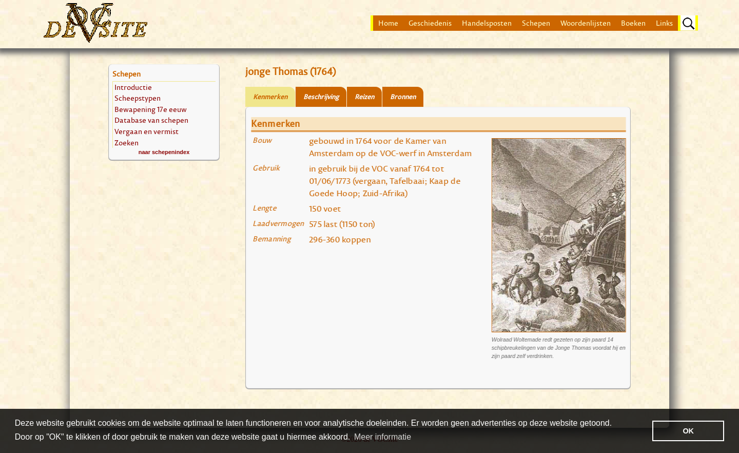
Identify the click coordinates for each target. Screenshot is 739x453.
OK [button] (688, 431)
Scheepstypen (137, 97)
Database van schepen (151, 120)
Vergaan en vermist (146, 131)
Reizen (364, 97)
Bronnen (403, 97)
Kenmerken (270, 97)
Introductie (133, 87)
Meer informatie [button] (382, 436)
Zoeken (126, 142)
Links (664, 23)
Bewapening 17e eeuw (150, 109)
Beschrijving (321, 97)
